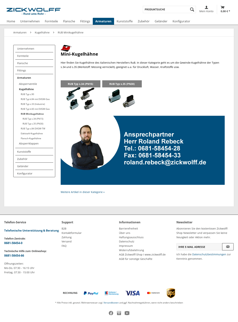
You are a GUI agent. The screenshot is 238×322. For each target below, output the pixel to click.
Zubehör (22, 159)
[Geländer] (161, 21)
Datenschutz (126, 241)
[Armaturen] (103, 21)
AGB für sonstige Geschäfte (135, 259)
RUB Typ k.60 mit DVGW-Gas (35, 108)
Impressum (126, 245)
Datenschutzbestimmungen (209, 254)
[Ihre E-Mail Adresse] (199, 246)
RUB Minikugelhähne (32, 113)
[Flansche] (69, 21)
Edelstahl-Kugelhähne (32, 133)
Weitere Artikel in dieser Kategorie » (83, 192)
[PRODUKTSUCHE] (169, 9)
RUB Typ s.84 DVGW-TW (33, 128)
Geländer (22, 166)
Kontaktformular (72, 233)
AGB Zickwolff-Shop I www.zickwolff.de (142, 254)
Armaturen (24, 77)
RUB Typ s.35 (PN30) (33, 123)
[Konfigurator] (181, 21)
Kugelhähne (26, 89)
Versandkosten (111, 302)
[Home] (11, 21)
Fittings (21, 70)
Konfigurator (24, 173)
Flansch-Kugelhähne (31, 138)
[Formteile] (51, 21)
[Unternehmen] (30, 21)
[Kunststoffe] (124, 21)
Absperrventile (28, 84)
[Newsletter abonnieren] (228, 246)
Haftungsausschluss (131, 237)
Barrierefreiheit (128, 228)
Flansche (22, 63)
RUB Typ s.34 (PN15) (33, 118)
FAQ (64, 245)
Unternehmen (25, 48)
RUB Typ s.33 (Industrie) (33, 104)
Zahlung (67, 237)
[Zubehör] (143, 21)
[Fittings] (85, 21)
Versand (67, 241)
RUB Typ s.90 (27, 94)
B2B (64, 228)
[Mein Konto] (206, 9)
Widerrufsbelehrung (131, 250)
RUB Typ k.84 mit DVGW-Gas (35, 99)
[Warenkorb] (225, 9)
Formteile (23, 56)
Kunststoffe (24, 151)
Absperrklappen (29, 143)
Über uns (124, 233)
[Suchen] (192, 9)
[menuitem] (169, 9)
